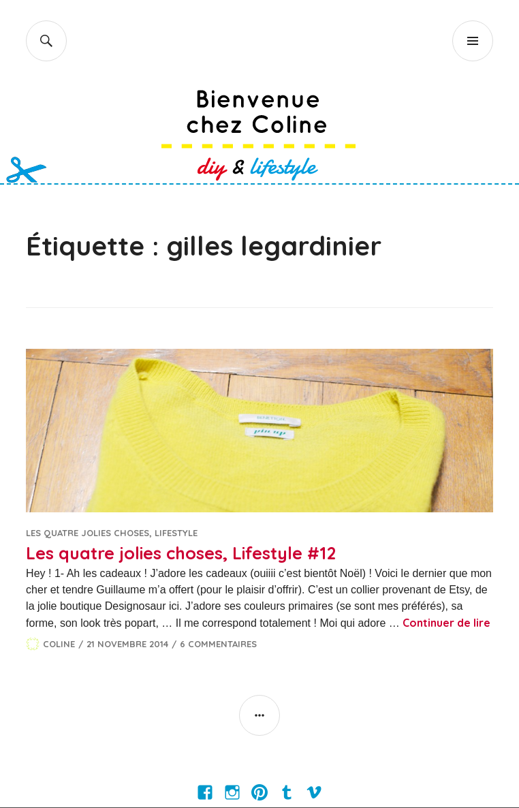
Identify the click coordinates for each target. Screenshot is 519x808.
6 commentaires (218, 643)
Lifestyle (176, 532)
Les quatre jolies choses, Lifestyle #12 (181, 552)
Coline (59, 643)
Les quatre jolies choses (87, 532)
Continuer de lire (446, 623)
